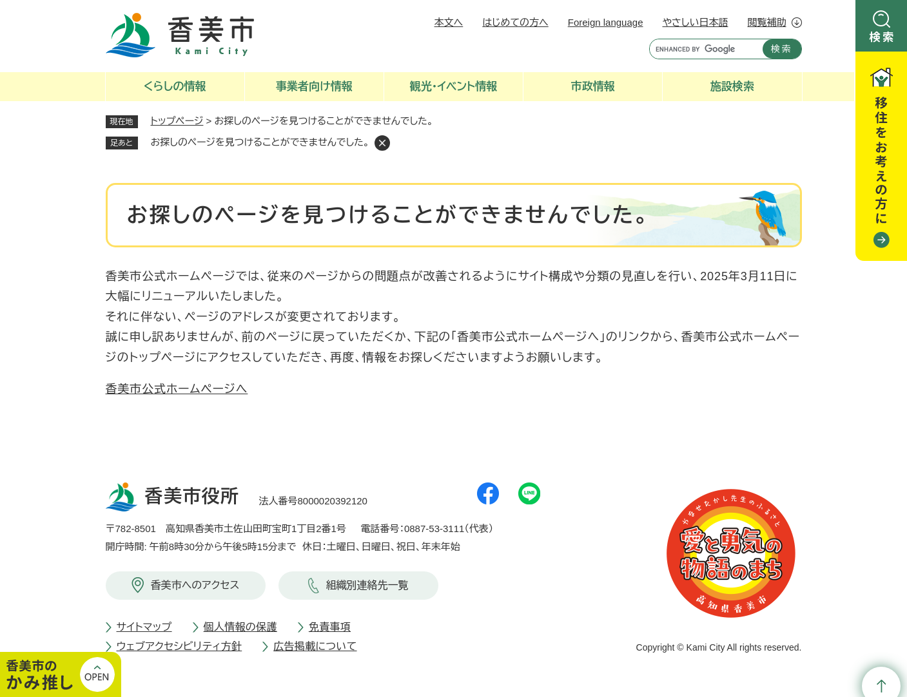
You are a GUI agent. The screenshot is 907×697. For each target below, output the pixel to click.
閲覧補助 (767, 22)
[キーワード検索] (703, 49)
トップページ (177, 120)
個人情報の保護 (240, 627)
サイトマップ (144, 627)
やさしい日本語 (695, 22)
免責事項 (330, 627)
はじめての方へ (515, 22)
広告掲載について (314, 646)
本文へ (448, 22)
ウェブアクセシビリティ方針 (179, 646)
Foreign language (605, 22)
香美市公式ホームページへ (177, 389)
